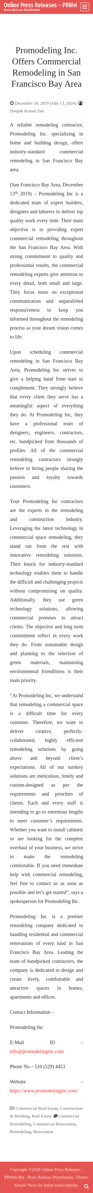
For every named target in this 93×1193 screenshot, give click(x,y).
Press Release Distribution (50, 1177)
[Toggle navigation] (84, 6)
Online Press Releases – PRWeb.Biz (46, 5)
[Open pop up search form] (86, 1186)
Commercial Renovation (54, 1123)
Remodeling (20, 1131)
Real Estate (41, 1115)
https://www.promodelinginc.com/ (44, 1090)
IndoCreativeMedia (61, 1185)
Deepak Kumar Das (27, 110)
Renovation (43, 1131)
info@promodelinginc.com (37, 1051)
